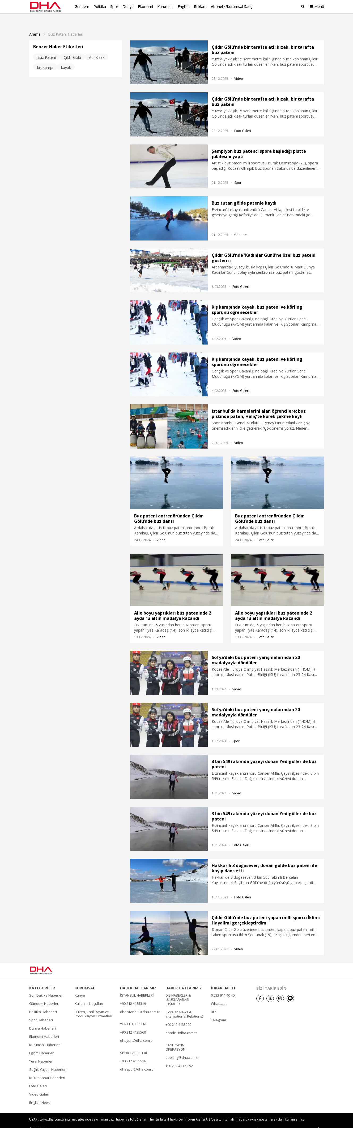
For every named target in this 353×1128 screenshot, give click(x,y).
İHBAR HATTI (223, 979)
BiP (213, 1003)
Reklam (200, 6)
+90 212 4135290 (178, 1016)
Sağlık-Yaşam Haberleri (47, 1061)
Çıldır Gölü (72, 48)
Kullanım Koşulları (89, 995)
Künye (80, 987)
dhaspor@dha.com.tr (137, 1061)
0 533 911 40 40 (223, 987)
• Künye (244, 1120)
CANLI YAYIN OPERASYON (175, 1038)
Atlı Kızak (96, 48)
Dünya (128, 6)
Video (238, 70)
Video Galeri (39, 1086)
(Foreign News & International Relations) (184, 1005)
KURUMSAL (85, 979)
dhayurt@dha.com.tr (136, 1032)
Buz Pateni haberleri (65, 26)
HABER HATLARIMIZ (138, 979)
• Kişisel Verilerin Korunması (293, 1120)
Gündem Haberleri (44, 995)
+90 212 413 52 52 (179, 1057)
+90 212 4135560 (133, 1024)
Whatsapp (219, 995)
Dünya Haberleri (42, 1020)
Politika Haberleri (43, 1003)
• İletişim (262, 1120)
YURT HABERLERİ (133, 1015)
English (184, 6)
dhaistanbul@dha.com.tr (140, 1003)
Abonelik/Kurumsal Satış (231, 6)
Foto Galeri (242, 122)
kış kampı (45, 58)
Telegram (218, 1011)
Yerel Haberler (41, 1053)
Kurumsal (165, 6)
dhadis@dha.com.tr (181, 1024)
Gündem (82, 6)
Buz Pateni (46, 48)
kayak (66, 58)
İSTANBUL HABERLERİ (137, 987)
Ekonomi (145, 6)
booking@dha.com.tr (182, 1049)
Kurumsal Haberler (44, 1036)
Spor (114, 6)
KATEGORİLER (42, 979)
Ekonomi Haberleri (44, 1028)
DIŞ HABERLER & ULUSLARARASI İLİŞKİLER (178, 991)
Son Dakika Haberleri (46, 987)
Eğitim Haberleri (41, 1044)
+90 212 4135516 (133, 1052)
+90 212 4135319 (133, 995)
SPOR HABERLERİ (133, 1044)
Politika (99, 6)
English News (39, 1094)
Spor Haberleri (41, 1011)
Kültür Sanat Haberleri (47, 1069)
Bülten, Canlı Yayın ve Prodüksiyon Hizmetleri (93, 1005)
